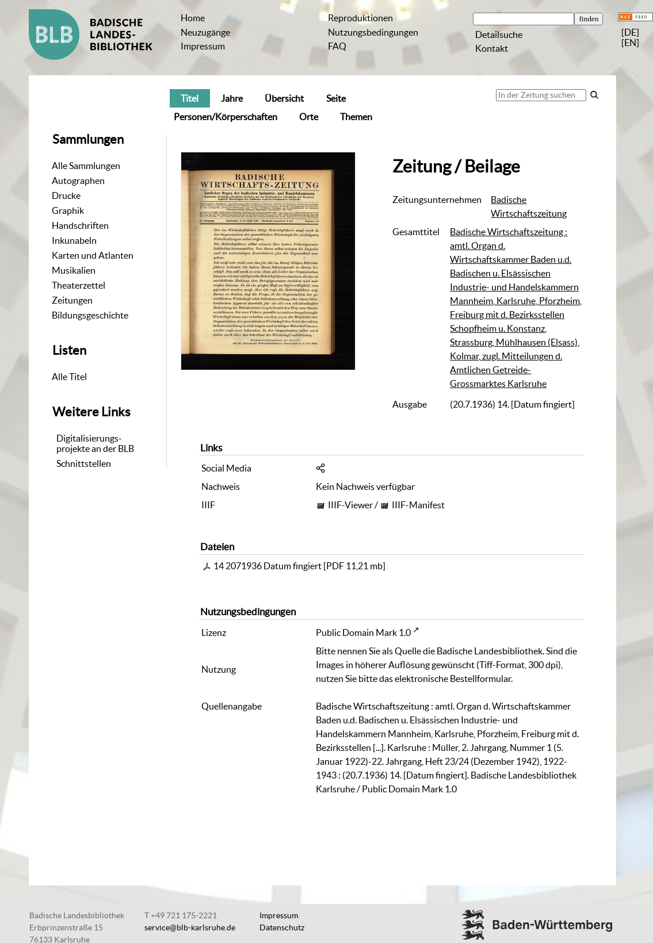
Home (193, 18)
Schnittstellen (83, 463)
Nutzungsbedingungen (373, 32)
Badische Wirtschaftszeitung (529, 206)
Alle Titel (69, 376)
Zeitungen (72, 300)
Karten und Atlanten (92, 255)
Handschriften (80, 225)
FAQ (337, 46)
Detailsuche (498, 34)
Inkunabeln (74, 240)
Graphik (68, 210)
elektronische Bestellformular (453, 678)
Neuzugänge (205, 32)
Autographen (78, 180)
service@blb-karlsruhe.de (189, 927)
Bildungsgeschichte (90, 315)
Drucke (66, 195)
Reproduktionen (360, 18)
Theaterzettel (78, 285)
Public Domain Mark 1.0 (363, 632)
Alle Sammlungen (86, 165)
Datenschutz (281, 927)
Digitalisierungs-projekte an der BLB (95, 443)
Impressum (203, 46)
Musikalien (74, 270)
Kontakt (491, 48)
